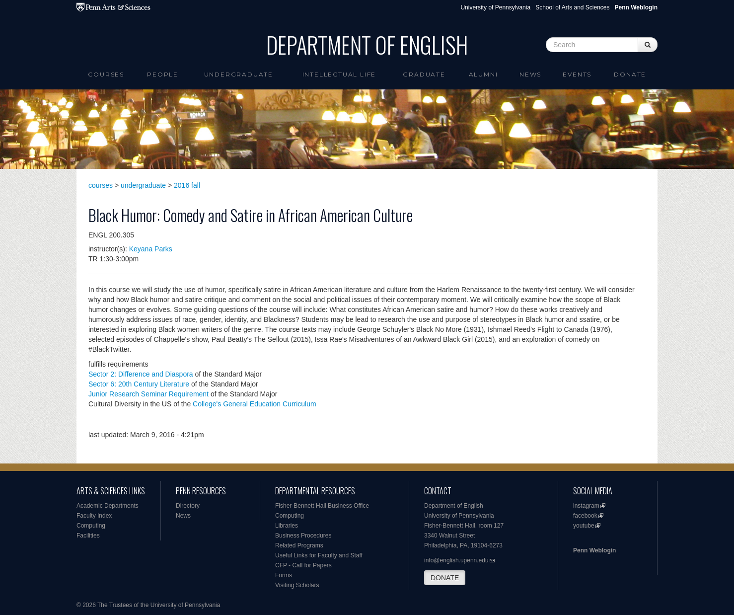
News (530, 74)
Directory (188, 505)
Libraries (286, 525)
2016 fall (187, 185)
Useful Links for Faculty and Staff (319, 555)
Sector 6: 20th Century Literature (138, 384)
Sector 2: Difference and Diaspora (140, 374)
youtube (583, 525)
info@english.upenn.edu (456, 560)
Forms (283, 575)
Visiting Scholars (297, 585)
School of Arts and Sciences (572, 7)
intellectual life (339, 74)
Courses (106, 74)
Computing (90, 525)
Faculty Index (94, 515)
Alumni (483, 74)
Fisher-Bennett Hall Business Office (322, 505)
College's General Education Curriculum (254, 404)
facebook (585, 515)
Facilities (88, 535)
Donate (630, 74)
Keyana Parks (150, 249)
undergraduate (143, 185)
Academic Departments (107, 505)
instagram (586, 505)
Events (577, 74)
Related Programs (299, 545)
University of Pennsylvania (495, 7)
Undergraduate (238, 74)
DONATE (445, 578)
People (162, 74)
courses (100, 185)
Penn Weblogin (594, 550)
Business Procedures (303, 535)
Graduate (424, 74)
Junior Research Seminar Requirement (148, 394)
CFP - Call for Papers (303, 565)
